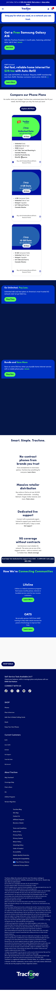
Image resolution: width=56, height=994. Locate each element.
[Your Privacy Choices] (28, 866)
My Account (8, 763)
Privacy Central (18, 839)
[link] (52, 8)
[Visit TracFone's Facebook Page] (6, 691)
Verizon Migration (10, 799)
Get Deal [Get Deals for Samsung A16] (9, 48)
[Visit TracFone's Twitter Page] (18, 691)
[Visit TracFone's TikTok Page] (29, 691)
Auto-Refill (7, 744)
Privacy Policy (18, 835)
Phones (7, 708)
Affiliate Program (19, 818)
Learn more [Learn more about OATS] (28, 629)
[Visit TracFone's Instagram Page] (12, 691)
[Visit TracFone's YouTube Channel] (23, 691)
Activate (7, 749)
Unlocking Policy (18, 846)
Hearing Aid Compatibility (21, 861)
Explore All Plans (28, 109)
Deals (6, 722)
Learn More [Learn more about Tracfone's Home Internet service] (10, 82)
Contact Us (17, 814)
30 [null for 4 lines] (26, 136)
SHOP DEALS (8, 664)
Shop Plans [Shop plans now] (10, 299)
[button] (48, 8)
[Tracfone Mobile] (26, 9)
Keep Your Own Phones (12, 727)
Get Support (8, 753)
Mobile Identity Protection (21, 858)
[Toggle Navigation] (3, 9)
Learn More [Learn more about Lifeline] (28, 600)
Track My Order (9, 758)
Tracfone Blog (18, 807)
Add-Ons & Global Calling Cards (14, 717)
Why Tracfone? (9, 776)
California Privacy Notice (21, 869)
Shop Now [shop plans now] (10, 374)
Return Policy (17, 843)
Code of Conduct (19, 850)
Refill (6, 739)
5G (5, 790)
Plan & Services (9, 712)
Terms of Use (17, 831)
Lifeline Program (10, 795)
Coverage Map (9, 781)
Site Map (16, 811)
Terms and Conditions (20, 828)
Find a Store (8, 785)
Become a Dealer (19, 822)
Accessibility (17, 854)
